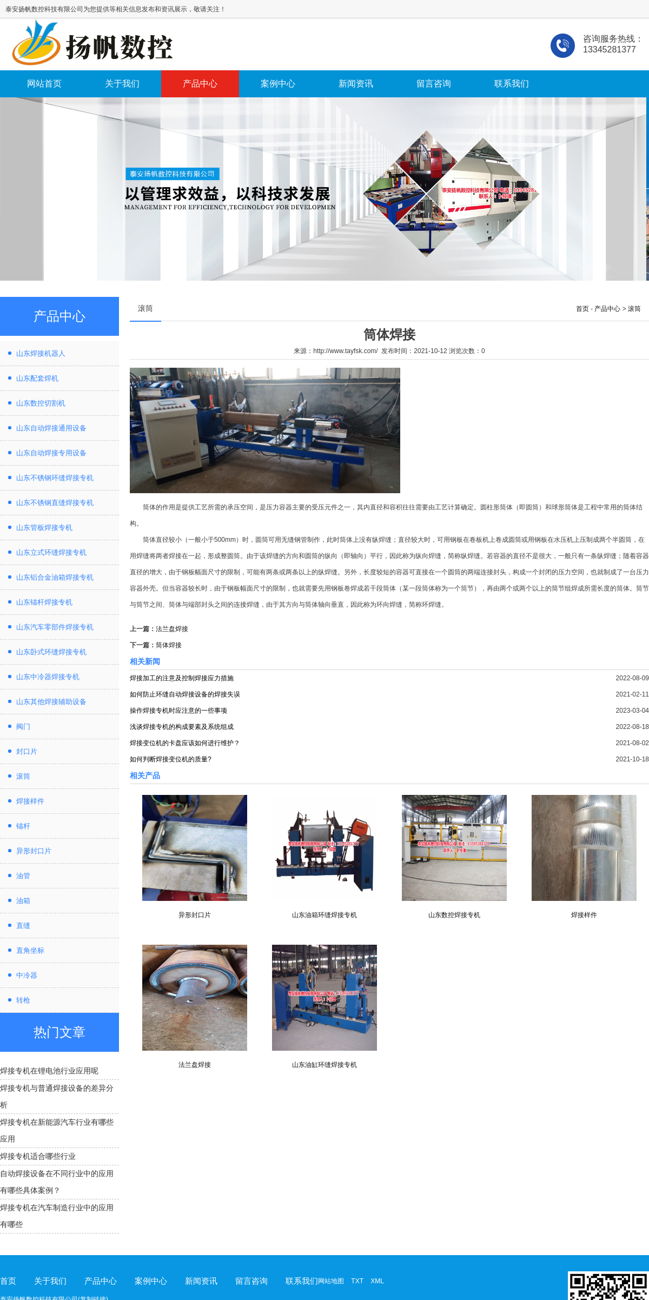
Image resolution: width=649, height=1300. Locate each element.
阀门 (23, 726)
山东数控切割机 (40, 403)
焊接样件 (30, 801)
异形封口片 (33, 851)
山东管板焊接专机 (44, 527)
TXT (357, 1281)
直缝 (23, 925)
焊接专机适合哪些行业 (38, 1156)
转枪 (23, 1000)
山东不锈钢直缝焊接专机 (55, 503)
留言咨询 (433, 83)
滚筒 (23, 776)
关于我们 (122, 83)
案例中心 (278, 83)
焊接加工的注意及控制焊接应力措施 (182, 678)
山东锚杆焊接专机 (44, 602)
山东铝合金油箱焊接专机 (55, 577)
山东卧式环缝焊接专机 (51, 652)
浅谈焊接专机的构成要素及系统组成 (182, 727)
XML (377, 1281)
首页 (582, 309)
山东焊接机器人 (40, 353)
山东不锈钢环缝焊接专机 (55, 478)
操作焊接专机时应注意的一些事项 (178, 710)
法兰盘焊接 (172, 629)
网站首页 (44, 83)
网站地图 (331, 1281)
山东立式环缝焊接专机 (51, 552)
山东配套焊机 (37, 378)
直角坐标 (30, 950)
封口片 (26, 751)
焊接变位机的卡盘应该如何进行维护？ (185, 743)
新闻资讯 (356, 83)
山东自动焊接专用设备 (51, 453)
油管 (23, 876)
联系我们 (511, 83)
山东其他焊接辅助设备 (51, 702)
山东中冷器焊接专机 (48, 677)
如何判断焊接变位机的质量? (170, 759)
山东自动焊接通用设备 (51, 428)
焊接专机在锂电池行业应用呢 (49, 1070)
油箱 (23, 901)
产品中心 (200, 83)
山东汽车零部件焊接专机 (55, 627)
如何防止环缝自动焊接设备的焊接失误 (185, 694)
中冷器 (26, 975)
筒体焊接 (169, 645)
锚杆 (23, 826)
